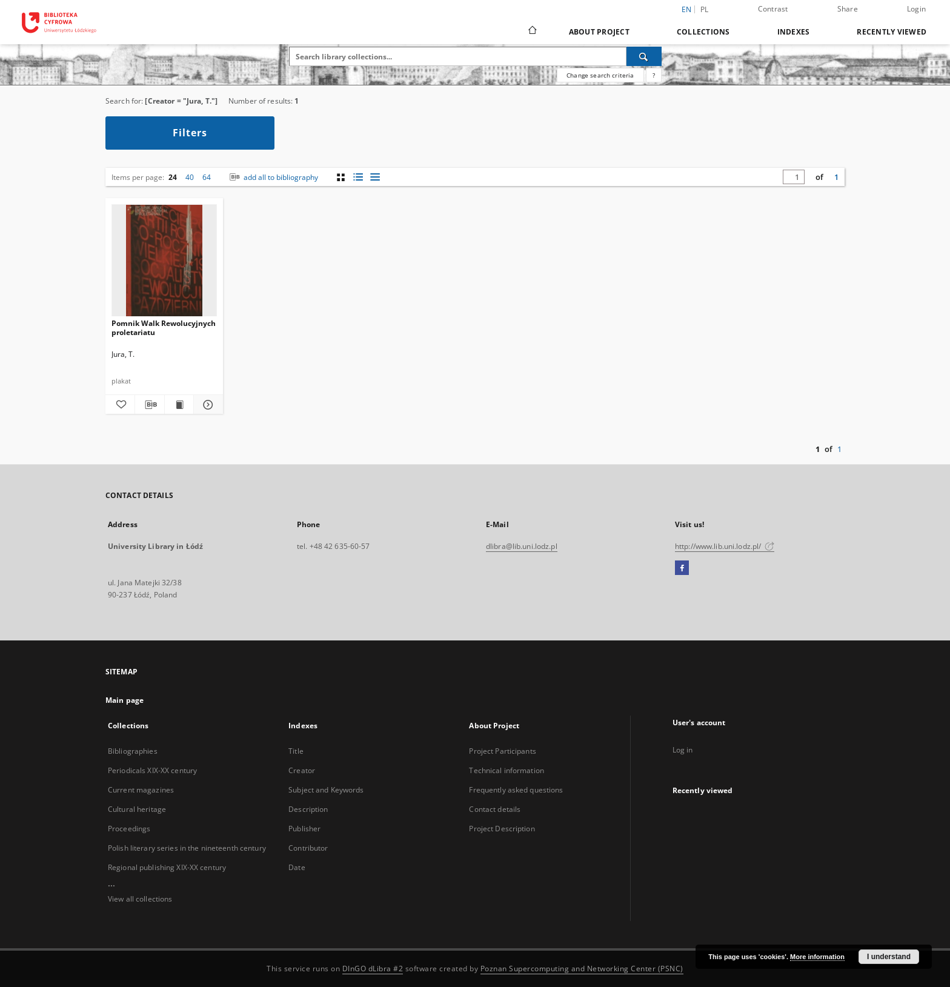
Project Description (501, 828)
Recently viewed (891, 32)
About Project (599, 32)
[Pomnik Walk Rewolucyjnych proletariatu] (164, 261)
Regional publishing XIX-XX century (167, 867)
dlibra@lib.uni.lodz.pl (521, 546)
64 (206, 177)
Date (296, 867)
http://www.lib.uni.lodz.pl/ (724, 546)
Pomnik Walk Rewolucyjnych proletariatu (163, 327)
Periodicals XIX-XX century (152, 770)
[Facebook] (682, 568)
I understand (889, 956)
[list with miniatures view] (358, 177)
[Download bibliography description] (149, 405)
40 (189, 177)
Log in (683, 750)
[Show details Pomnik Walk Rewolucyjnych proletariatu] (206, 405)
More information (817, 956)
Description (308, 809)
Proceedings (129, 828)
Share (847, 9)
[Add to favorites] (120, 405)
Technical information (506, 770)
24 (172, 177)
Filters (190, 132)
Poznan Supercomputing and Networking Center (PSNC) (581, 968)
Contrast (773, 9)
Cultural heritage (137, 809)
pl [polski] (704, 9)
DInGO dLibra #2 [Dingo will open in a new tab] (373, 968)
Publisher (304, 828)
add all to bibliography (272, 177)
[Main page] (531, 31)
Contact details (494, 809)
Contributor (308, 848)
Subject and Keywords (326, 790)
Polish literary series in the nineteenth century (187, 848)
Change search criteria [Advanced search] (600, 75)
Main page (124, 700)
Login (916, 9)
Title (296, 751)
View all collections (140, 899)
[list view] (374, 177)
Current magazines (141, 790)
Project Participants (502, 751)
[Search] (644, 56)
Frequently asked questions (516, 790)
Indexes (793, 32)
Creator (301, 770)
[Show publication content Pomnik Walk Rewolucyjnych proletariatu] (179, 405)
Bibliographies (133, 751)
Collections (703, 32)
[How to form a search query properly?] (654, 75)
